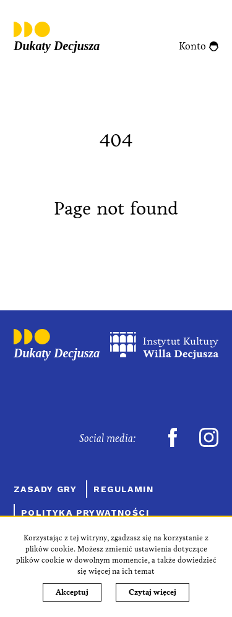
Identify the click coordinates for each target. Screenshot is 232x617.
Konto (192, 46)
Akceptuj (72, 592)
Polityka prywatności (85, 512)
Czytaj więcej (152, 592)
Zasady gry (45, 489)
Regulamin (123, 489)
